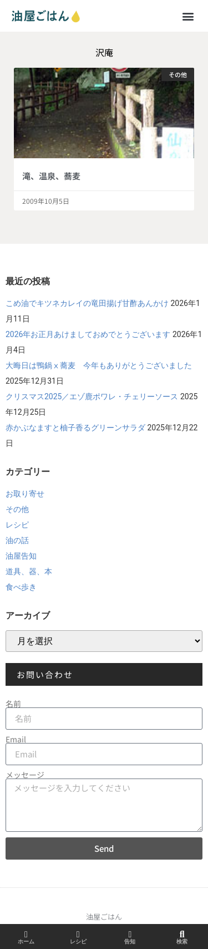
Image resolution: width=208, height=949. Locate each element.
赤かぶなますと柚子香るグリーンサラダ (75, 427)
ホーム (26, 941)
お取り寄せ (25, 493)
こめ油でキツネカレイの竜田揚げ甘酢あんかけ (87, 303)
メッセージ (25, 775)
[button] (188, 16)
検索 (181, 941)
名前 (13, 703)
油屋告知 (21, 555)
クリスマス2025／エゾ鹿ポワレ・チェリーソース (92, 396)
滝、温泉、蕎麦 (51, 176)
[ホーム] (26, 934)
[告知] (129, 934)
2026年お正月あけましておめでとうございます (88, 334)
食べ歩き (21, 587)
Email (16, 739)
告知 (129, 941)
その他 (17, 509)
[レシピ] (78, 934)
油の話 (17, 540)
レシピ (17, 524)
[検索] (181, 934)
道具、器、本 (29, 571)
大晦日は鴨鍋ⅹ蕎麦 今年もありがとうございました (99, 365)
